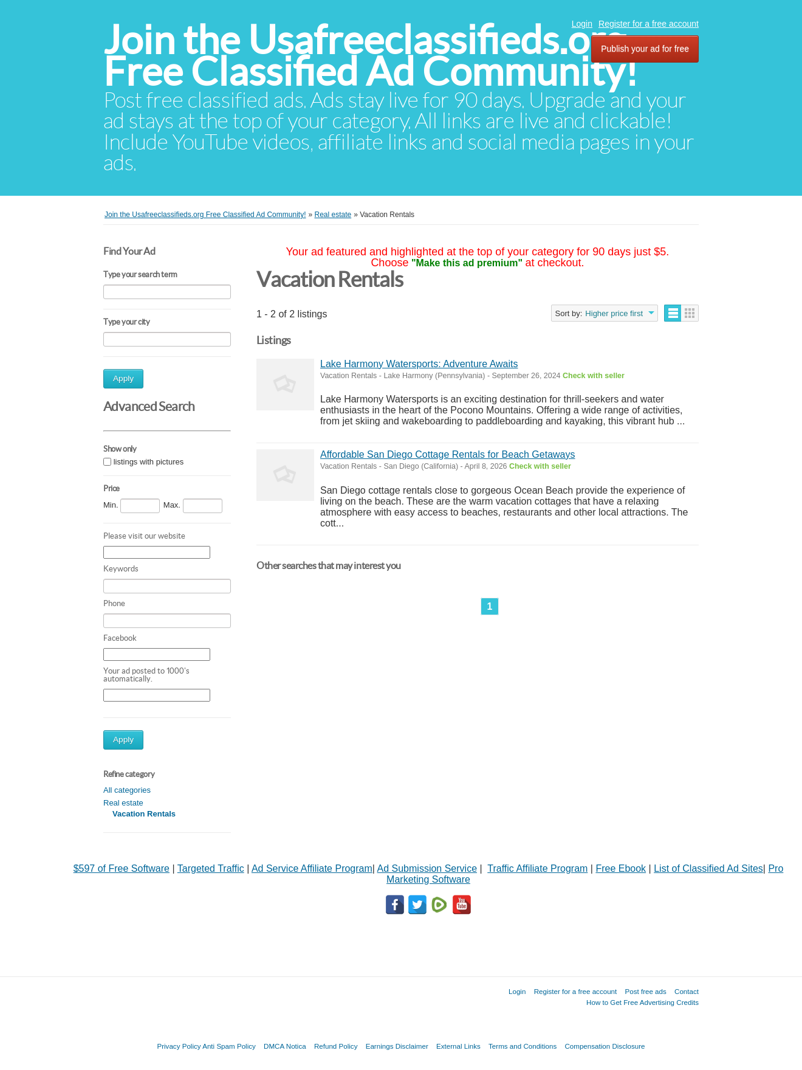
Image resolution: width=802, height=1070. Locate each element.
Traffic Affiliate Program (537, 868)
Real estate (123, 802)
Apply (123, 378)
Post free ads (645, 991)
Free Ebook (620, 868)
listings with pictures (149, 461)
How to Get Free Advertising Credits (642, 1002)
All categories (127, 790)
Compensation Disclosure (604, 1046)
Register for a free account (648, 24)
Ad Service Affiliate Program (312, 868)
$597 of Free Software (122, 868)
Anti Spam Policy (229, 1046)
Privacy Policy (178, 1046)
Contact (686, 991)
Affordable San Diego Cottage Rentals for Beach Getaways (447, 454)
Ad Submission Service (427, 868)
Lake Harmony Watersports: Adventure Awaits (419, 364)
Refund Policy (336, 1046)
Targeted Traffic (210, 868)
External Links (458, 1046)
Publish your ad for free (645, 49)
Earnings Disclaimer (397, 1046)
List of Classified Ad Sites (708, 868)
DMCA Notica (285, 1046)
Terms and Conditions (522, 1046)
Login (582, 24)
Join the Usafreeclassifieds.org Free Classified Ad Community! (370, 56)
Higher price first (614, 313)
